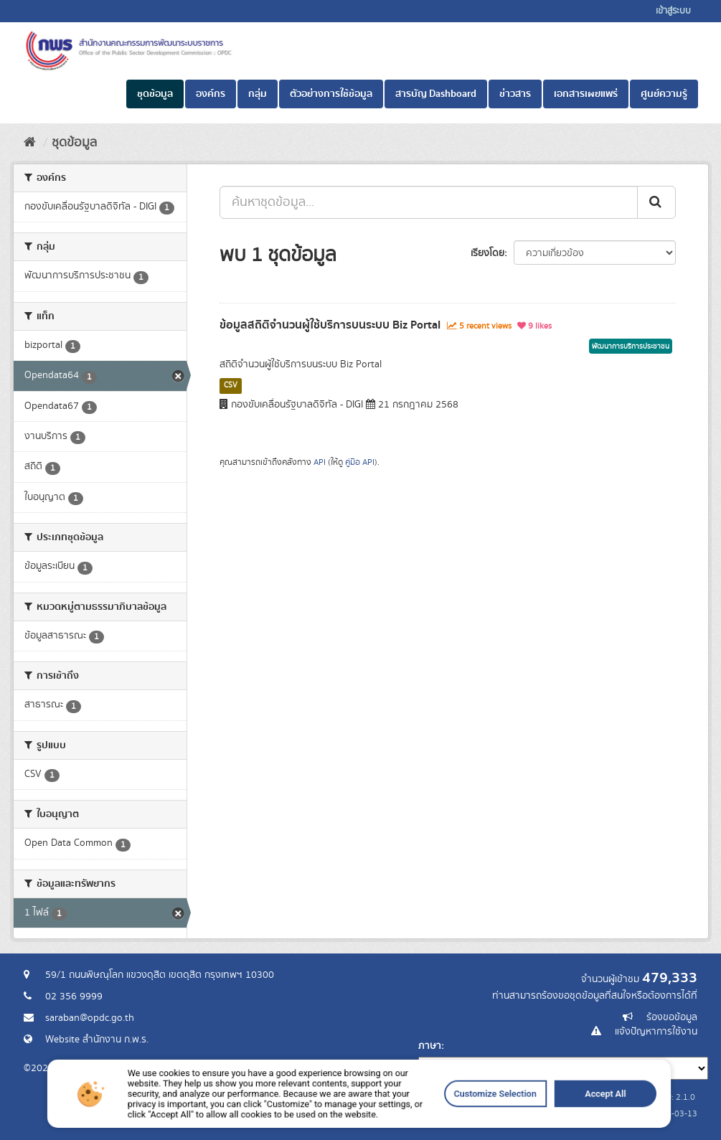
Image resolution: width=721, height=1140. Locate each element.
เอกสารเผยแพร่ (586, 94)
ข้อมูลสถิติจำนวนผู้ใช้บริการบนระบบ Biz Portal (330, 325)
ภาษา (429, 1046)
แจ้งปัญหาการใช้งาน (656, 1031)
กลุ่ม (257, 94)
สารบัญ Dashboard (435, 94)
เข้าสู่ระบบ (673, 11)
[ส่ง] (656, 202)
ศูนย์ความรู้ (664, 94)
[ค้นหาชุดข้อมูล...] (429, 202)
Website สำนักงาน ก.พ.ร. (97, 1039)
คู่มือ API (359, 462)
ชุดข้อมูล (155, 94)
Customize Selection (443, 1118)
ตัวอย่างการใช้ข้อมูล (331, 94)
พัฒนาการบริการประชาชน (630, 346)
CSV (230, 385)
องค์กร (210, 94)
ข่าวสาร (515, 94)
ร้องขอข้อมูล (671, 1017)
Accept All (519, 1118)
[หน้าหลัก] (30, 142)
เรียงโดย (487, 253)
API (320, 462)
